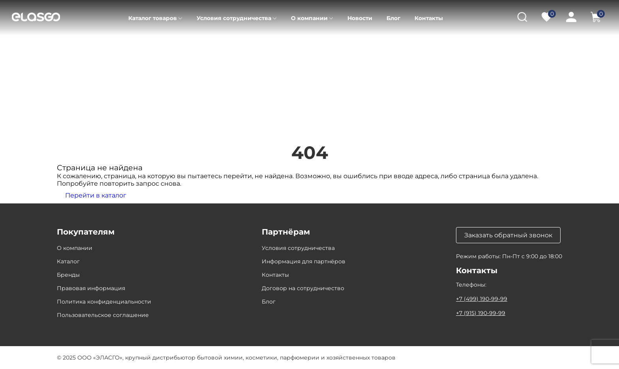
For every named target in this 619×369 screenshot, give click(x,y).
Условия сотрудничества (234, 18)
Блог (393, 18)
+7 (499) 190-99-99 (481, 298)
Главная (68, 47)
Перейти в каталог (95, 195)
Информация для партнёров (303, 261)
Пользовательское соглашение (103, 315)
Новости (359, 18)
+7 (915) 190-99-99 (480, 313)
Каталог (103, 47)
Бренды (68, 274)
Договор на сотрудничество (303, 288)
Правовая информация (91, 288)
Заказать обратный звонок (508, 235)
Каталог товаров (152, 18)
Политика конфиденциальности (104, 301)
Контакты (429, 18)
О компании (309, 18)
